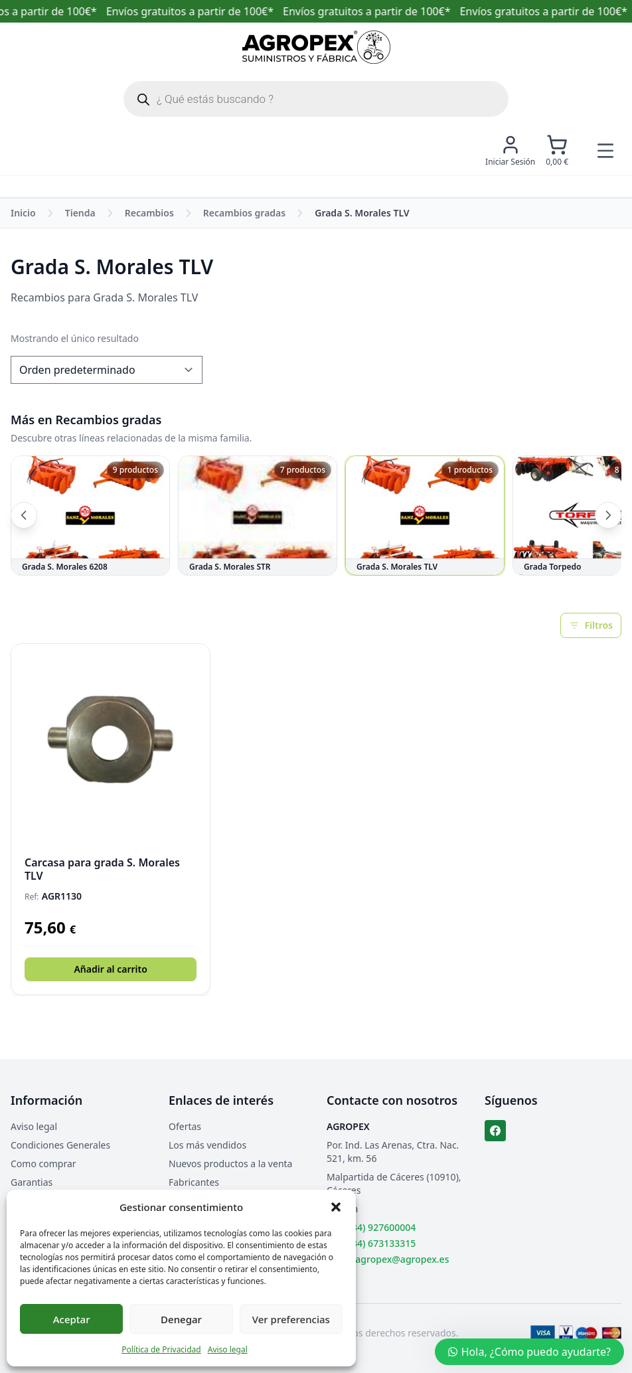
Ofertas (185, 1126)
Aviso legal (228, 1349)
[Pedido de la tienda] (106, 370)
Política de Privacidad (161, 1349)
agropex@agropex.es (402, 1259)
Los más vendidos (207, 1145)
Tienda (80, 212)
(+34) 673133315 (380, 1243)
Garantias (31, 1182)
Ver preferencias (291, 1319)
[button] (336, 1207)
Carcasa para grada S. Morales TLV (102, 869)
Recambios (149, 212)
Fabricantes (194, 1182)
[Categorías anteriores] (24, 515)
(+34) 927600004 (380, 1227)
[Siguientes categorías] (608, 515)
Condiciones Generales (60, 1145)
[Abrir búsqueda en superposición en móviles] (316, 98)
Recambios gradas (244, 212)
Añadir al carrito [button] (110, 969)
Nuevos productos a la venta (230, 1163)
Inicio (23, 212)
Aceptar (71, 1319)
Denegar (181, 1319)
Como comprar (43, 1163)
